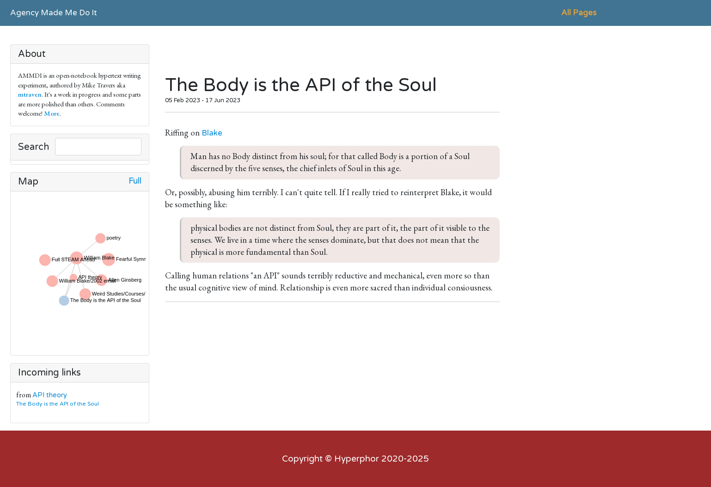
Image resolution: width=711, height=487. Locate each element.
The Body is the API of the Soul (59, 404)
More (52, 113)
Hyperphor (356, 459)
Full (135, 181)
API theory (49, 395)
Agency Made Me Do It (53, 13)
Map (28, 181)
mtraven (30, 94)
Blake (212, 133)
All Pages (578, 13)
